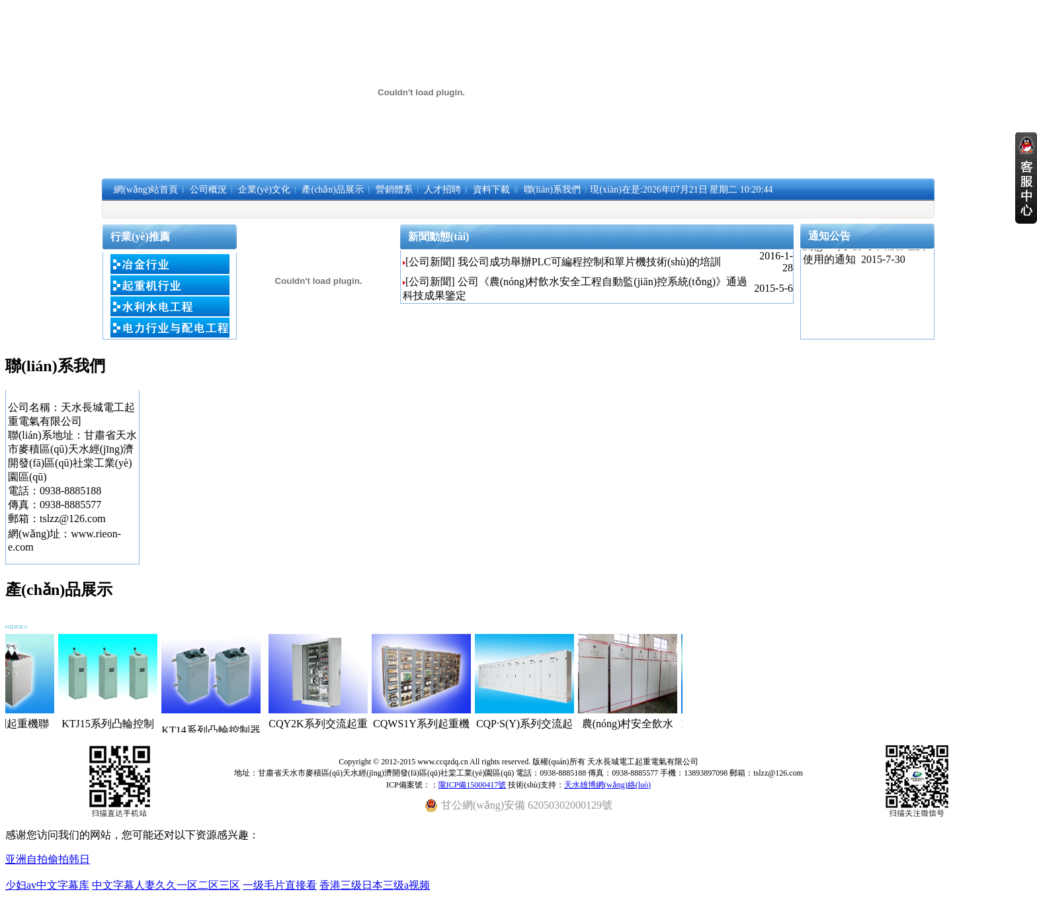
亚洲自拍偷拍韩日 (47, 859)
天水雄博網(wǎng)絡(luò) (607, 784)
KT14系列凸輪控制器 (227, 730)
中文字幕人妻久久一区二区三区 (166, 885)
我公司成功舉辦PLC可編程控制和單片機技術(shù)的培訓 (589, 261)
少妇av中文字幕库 (47, 885)
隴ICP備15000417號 (472, 784)
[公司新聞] (430, 261)
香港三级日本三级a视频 (374, 885)
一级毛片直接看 (280, 885)
